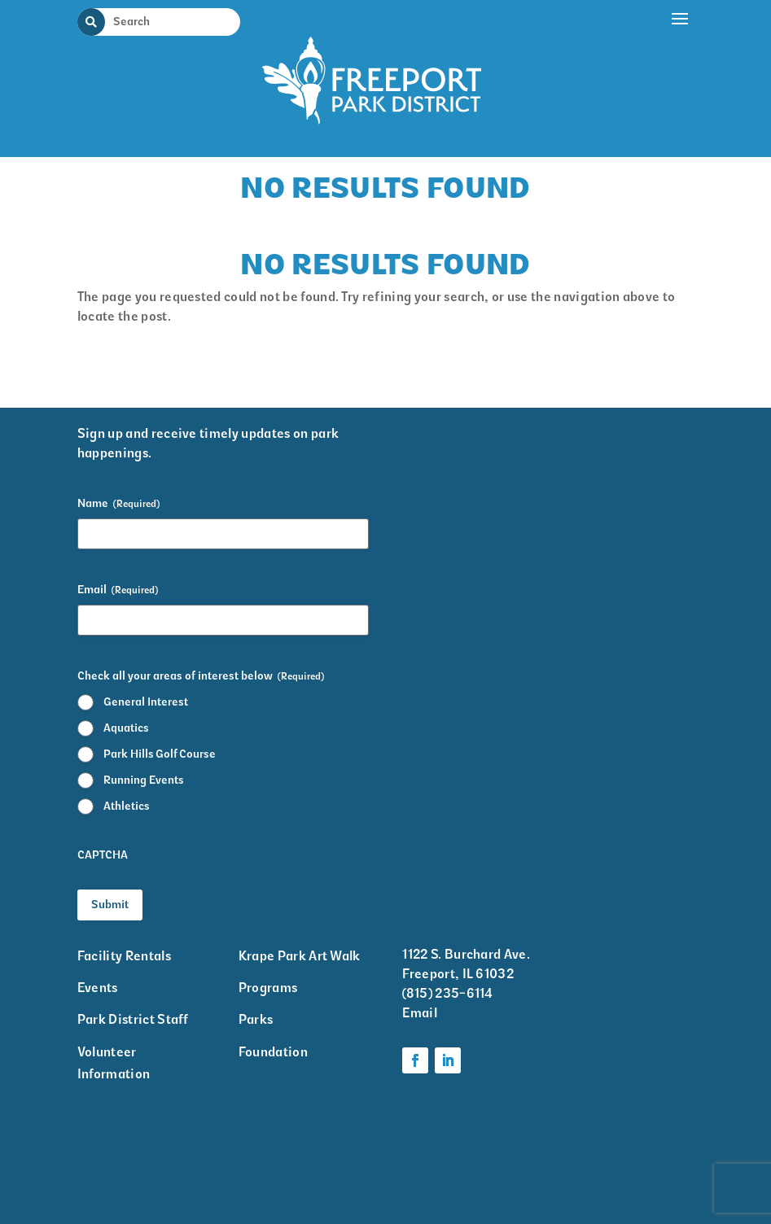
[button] (680, 75)
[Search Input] (168, 21)
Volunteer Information (114, 1063)
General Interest (145, 702)
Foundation (273, 1052)
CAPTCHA (102, 855)
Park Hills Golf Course (159, 754)
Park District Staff (133, 1019)
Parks (256, 1019)
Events (97, 987)
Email (117, 590)
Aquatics (126, 728)
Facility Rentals (124, 956)
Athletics (126, 806)
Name (118, 503)
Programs (268, 987)
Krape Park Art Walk (300, 956)
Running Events (143, 780)
